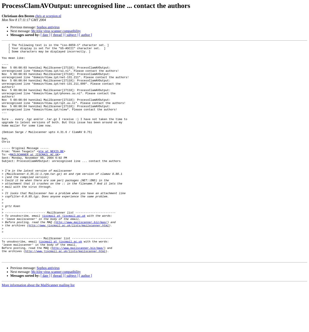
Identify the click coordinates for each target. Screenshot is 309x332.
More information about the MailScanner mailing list (38, 328)
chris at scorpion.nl (48, 16)
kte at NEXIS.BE (51, 173)
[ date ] (45, 35)
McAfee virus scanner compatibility (56, 31)
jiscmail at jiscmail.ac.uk (63, 250)
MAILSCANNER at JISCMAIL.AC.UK (34, 177)
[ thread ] (57, 35)
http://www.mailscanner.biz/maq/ (81, 258)
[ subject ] (71, 35)
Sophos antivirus (48, 27)
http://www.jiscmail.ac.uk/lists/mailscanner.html (69, 262)
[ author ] (85, 35)
